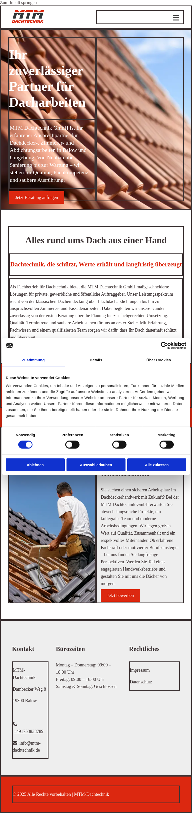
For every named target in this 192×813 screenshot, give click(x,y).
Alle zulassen (157, 464)
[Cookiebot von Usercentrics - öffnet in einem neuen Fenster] (164, 345)
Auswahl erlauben (96, 464)
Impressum (140, 670)
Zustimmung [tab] (33, 360)
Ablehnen (35, 464)
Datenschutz (141, 681)
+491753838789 (29, 731)
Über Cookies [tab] (158, 360)
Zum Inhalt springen (18, 2)
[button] (36, 197)
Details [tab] (96, 360)
